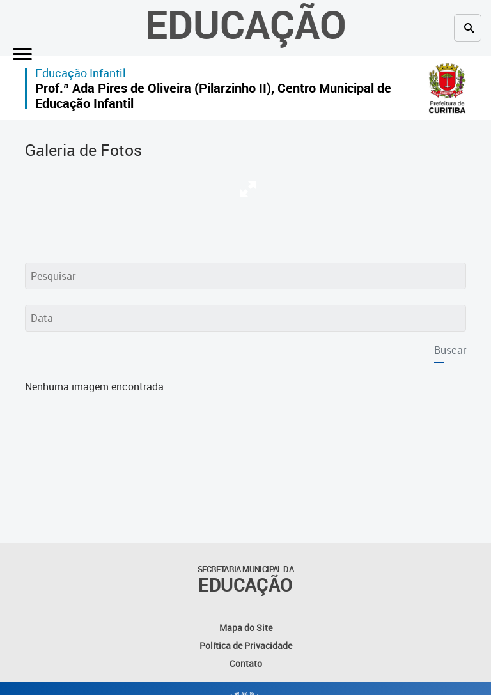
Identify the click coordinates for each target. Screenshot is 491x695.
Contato (246, 663)
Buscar (450, 350)
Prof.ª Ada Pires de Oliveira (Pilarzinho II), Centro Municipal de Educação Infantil (213, 95)
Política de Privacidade (245, 645)
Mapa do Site (245, 628)
